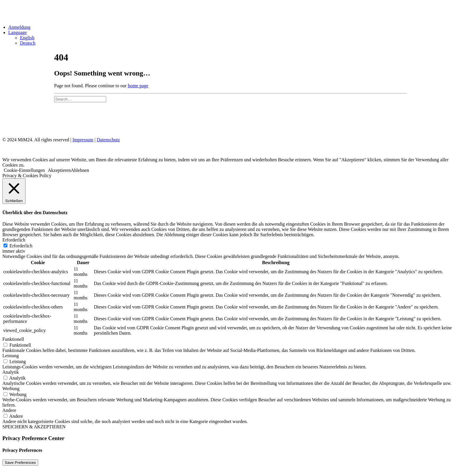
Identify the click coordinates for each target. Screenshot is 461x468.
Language (17, 32)
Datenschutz (108, 139)
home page (138, 85)
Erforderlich (20, 245)
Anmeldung (19, 27)
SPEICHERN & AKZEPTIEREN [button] (34, 426)
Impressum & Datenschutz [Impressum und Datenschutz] (85, 119)
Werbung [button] (10, 388)
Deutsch (27, 43)
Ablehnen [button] (80, 170)
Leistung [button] (10, 355)
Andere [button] (9, 410)
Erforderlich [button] (13, 239)
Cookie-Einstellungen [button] (24, 170)
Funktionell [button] (13, 339)
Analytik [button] (10, 372)
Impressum (82, 139)
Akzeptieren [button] (59, 170)
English (27, 37)
